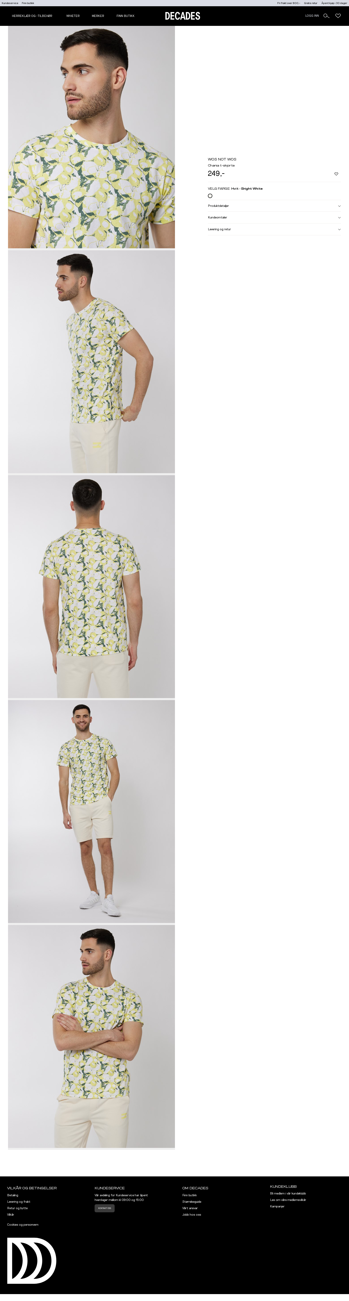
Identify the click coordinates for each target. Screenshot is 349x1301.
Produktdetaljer (274, 205)
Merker (98, 16)
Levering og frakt (18, 1201)
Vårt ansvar (190, 1208)
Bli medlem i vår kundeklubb (288, 1193)
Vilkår (10, 1214)
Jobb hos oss (191, 1214)
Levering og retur (274, 229)
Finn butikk (28, 3)
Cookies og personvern (23, 1224)
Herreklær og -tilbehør (32, 16)
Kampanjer (277, 1206)
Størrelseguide (191, 1201)
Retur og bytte (17, 1208)
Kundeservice (10, 3)
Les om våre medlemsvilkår (288, 1200)
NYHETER (73, 16)
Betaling (12, 1195)
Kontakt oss (104, 1208)
